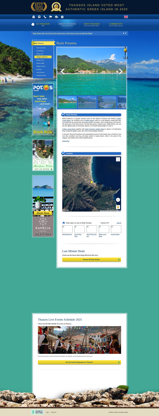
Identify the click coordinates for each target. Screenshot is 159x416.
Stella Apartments (67, 234)
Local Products (40, 72)
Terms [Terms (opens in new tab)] (119, 210)
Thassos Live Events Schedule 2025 (60, 319)
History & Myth (40, 63)
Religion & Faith (40, 66)
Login (47, 412)
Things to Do (39, 54)
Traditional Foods (41, 75)
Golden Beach (89, 120)
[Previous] (63, 71)
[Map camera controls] (118, 200)
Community (116, 25)
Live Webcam (40, 51)
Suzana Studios (115, 234)
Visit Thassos (92, 25)
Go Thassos (43, 25)
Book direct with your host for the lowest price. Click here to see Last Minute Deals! (62, 33)
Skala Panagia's (90, 129)
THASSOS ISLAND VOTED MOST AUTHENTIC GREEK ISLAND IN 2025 (97, 7)
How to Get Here (40, 48)
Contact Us (53, 412)
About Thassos (67, 25)
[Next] (120, 71)
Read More (65, 141)
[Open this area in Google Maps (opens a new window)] (66, 210)
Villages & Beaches (42, 57)
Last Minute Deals (73, 251)
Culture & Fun (40, 60)
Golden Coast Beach (69, 129)
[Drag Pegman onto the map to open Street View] (118, 207)
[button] (92, 182)
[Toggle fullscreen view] (118, 159)
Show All (119, 223)
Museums (39, 69)
